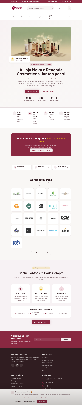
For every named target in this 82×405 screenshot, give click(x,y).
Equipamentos (61, 17)
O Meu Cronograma (47, 368)
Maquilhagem (41, 17)
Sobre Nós (45, 357)
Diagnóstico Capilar (47, 365)
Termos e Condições (41, 397)
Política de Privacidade (29, 397)
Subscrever (65, 339)
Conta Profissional (48, 91)
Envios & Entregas (16, 378)
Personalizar (17, 401)
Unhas (31, 17)
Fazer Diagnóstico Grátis (41, 150)
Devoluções (14, 381)
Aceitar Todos (42, 401)
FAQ (43, 370)
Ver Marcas (32, 91)
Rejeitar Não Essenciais (29, 401)
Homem (71, 17)
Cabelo (23, 17)
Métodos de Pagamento (17, 383)
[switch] (52, 1)
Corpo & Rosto (51, 16)
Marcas (15, 17)
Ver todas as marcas (41, 253)
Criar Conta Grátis (41, 322)
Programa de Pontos (47, 360)
